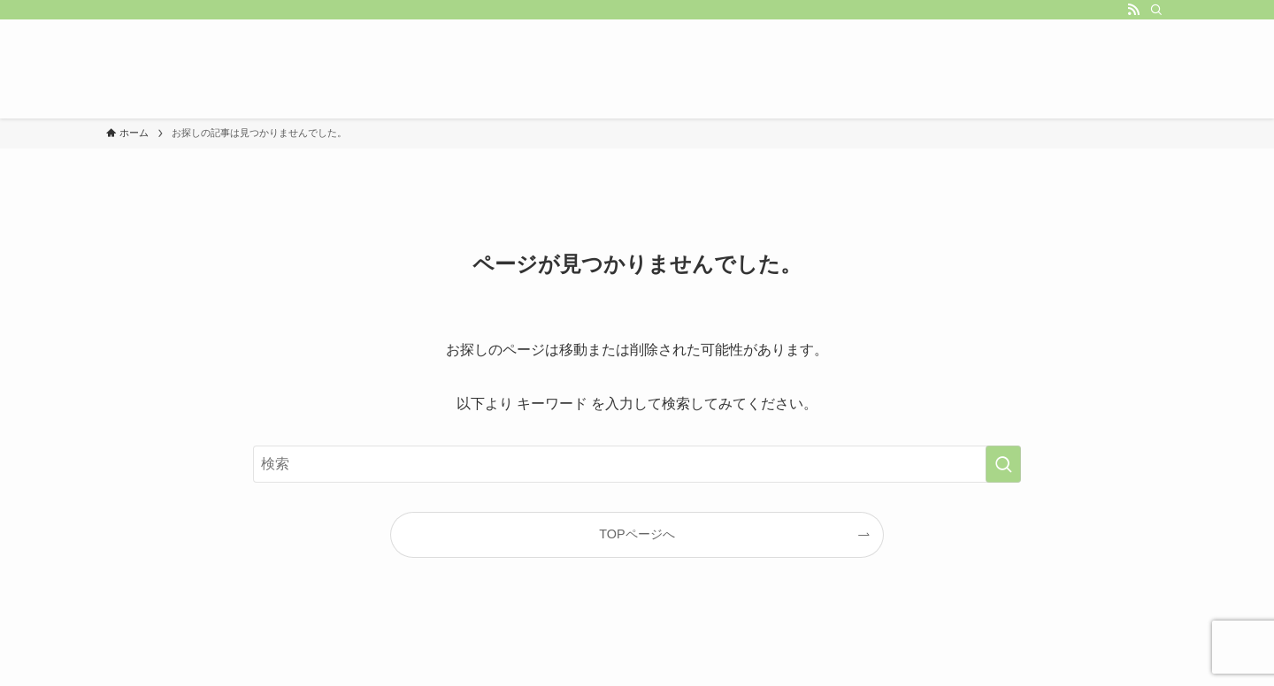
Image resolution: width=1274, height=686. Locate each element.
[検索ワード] (637, 464)
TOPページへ (636, 534)
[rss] (1133, 9)
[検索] (1156, 9)
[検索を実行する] (1003, 464)
